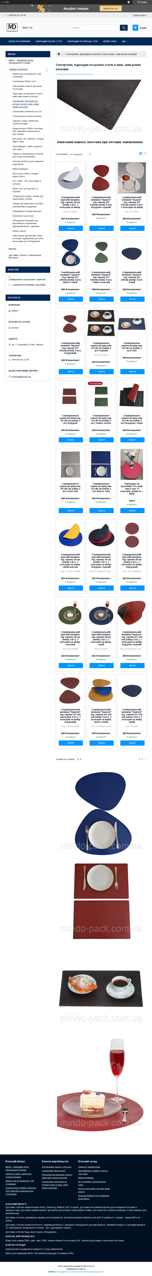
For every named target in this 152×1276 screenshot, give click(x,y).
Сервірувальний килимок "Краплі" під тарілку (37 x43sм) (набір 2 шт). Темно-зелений (101, 277)
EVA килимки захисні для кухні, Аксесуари (27, 87)
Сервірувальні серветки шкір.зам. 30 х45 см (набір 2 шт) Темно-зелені (101, 419)
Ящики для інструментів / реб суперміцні (27, 75)
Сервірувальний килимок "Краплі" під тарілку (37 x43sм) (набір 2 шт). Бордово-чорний (101, 202)
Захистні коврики (19, 41)
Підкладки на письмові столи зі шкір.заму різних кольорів (28, 95)
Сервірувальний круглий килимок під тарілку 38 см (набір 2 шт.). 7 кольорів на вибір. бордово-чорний (101, 560)
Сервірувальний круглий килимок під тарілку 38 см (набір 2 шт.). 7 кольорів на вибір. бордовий (131, 560)
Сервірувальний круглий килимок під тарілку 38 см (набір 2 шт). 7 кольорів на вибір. (70, 202)
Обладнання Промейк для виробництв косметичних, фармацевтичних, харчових (26, 223)
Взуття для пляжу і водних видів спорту (25, 175)
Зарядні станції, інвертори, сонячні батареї (26, 122)
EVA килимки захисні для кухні (56, 1167)
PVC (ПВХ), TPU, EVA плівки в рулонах (27, 182)
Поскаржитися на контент (67, 1272)
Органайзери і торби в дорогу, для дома (27, 147)
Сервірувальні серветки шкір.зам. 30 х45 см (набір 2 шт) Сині (132, 347)
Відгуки (12, 249)
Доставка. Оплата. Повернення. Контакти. (25, 256)
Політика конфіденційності (91, 1272)
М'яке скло (109, 41)
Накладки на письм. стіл (82, 41)
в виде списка (145, 154)
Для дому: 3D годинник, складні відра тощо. (28, 140)
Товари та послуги (18, 69)
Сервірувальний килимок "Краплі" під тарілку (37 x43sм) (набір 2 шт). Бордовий (70, 348)
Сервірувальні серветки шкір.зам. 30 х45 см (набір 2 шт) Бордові (70, 419)
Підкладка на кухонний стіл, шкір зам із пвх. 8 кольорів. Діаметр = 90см (131, 488)
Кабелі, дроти (19, 231)
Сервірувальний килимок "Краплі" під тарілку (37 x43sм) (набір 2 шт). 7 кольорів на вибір (132, 202)
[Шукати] (124, 28)
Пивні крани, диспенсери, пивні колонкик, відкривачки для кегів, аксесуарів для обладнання (28, 238)
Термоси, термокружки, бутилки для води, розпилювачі (28, 155)
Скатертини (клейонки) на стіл (27, 111)
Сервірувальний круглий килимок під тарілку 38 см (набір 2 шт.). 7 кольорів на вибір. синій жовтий (70, 560)
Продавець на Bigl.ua (76, 1269)
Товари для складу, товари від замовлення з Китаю (28, 197)
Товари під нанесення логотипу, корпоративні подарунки (28, 205)
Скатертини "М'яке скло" (24, 81)
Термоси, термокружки (89, 1167)
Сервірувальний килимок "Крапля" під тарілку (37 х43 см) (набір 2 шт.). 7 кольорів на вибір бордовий (70, 715)
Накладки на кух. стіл (49, 41)
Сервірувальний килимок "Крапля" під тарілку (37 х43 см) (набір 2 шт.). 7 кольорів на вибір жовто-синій (101, 715)
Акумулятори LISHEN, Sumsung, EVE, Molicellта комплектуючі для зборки (28, 131)
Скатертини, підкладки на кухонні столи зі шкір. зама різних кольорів (26, 104)
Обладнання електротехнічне (27, 211)
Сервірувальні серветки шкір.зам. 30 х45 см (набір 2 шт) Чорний (101, 347)
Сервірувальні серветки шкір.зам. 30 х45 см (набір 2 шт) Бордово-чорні (132, 419)
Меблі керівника (20, 169)
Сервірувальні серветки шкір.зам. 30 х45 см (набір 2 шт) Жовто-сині (101, 487)
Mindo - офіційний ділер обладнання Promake (21, 61)
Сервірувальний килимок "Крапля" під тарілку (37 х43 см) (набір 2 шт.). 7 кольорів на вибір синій (131, 715)
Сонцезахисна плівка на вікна (27, 116)
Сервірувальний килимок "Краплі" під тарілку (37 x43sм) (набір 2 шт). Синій (132, 277)
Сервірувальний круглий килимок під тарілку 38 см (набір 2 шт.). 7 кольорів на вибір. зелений (70, 638)
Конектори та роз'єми (23, 216)
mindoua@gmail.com (21, 376)
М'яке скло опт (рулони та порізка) (25, 190)
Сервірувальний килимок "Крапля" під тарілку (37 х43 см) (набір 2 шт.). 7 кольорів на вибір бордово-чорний (131, 638)
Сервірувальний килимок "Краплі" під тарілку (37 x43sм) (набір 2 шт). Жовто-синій (70, 277)
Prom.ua (90, 1266)
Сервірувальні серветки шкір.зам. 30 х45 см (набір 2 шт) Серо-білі (70, 487)
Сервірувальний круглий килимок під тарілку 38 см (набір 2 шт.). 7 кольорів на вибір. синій (101, 638)
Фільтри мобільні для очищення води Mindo (28, 162)
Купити (71, 228)
